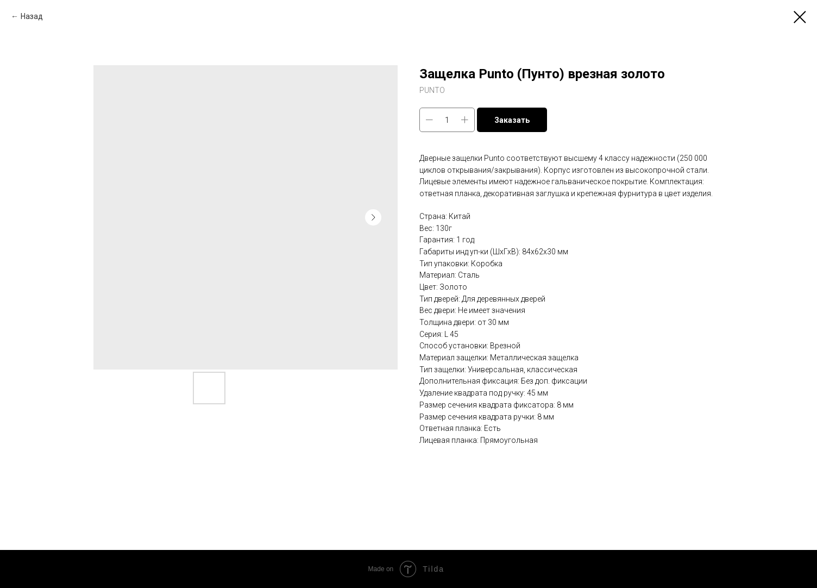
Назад (32, 16)
